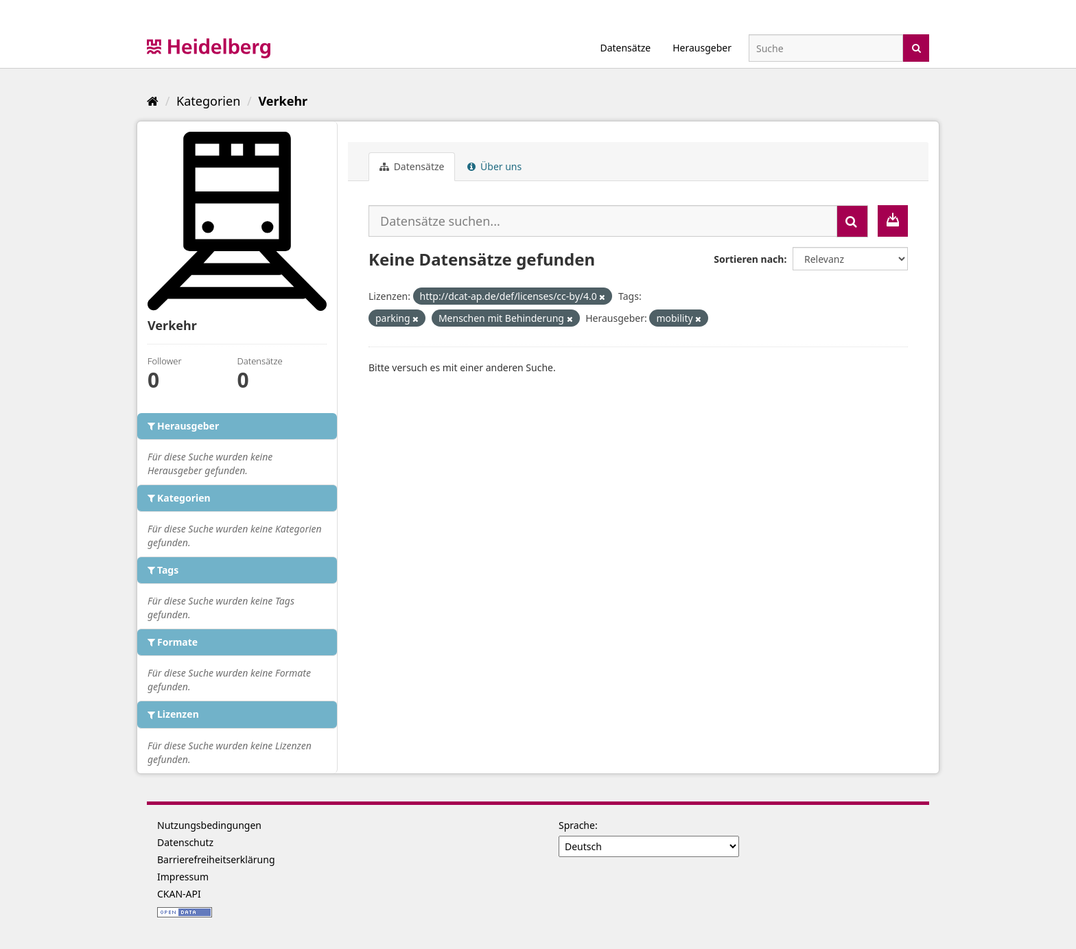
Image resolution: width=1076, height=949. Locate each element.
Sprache (577, 825)
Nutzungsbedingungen (209, 825)
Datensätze (625, 47)
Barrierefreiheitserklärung (216, 859)
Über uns (494, 166)
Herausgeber (702, 47)
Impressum (183, 876)
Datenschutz (185, 842)
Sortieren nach (749, 259)
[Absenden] (916, 47)
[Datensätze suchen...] (603, 221)
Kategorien (208, 101)
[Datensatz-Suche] (826, 48)
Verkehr (282, 101)
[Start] (153, 101)
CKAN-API (179, 893)
